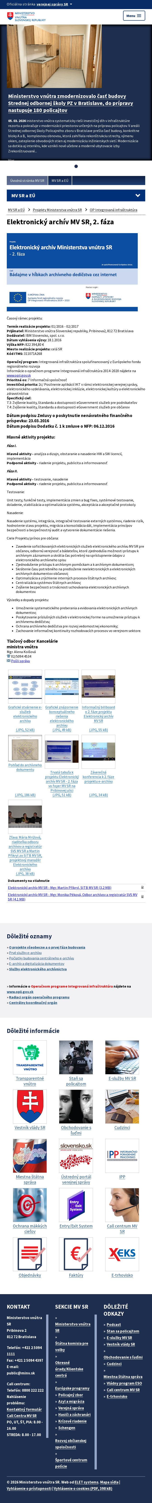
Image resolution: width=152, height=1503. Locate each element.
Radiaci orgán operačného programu (39, 997)
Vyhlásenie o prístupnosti (29, 1488)
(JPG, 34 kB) (98, 766)
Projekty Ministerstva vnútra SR (57, 209)
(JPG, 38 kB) (25, 838)
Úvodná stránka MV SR (27, 180)
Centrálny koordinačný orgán (33, 1002)
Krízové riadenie (72, 1421)
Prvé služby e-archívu (25, 952)
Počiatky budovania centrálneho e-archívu (41, 958)
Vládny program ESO (124, 1383)
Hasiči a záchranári (74, 1414)
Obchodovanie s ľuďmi (123, 1357)
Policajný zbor (70, 1394)
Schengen (66, 1427)
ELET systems (86, 1482)
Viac (11, 160)
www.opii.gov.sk (19, 375)
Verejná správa (71, 1407)
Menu (134, 15)
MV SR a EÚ (60, 180)
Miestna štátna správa (123, 1376)
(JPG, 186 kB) (25, 766)
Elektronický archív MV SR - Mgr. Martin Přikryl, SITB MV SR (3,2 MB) (59, 887)
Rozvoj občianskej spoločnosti (70, 1443)
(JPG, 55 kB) (98, 701)
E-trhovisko (117, 1396)
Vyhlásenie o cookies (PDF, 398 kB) (83, 1488)
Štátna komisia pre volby (71, 1346)
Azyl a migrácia (71, 1401)
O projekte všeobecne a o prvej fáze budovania (47, 947)
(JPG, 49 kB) (62, 701)
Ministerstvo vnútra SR (72, 1327)
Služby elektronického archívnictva (38, 969)
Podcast (114, 1324)
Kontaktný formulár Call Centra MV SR (24, 1412)
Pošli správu (20, 661)
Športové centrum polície (71, 1463)
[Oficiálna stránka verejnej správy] (55, 4)
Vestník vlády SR (121, 1344)
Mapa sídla (109, 1482)
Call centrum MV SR (123, 1389)
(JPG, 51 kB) (62, 766)
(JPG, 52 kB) (25, 701)
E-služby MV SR (119, 1337)
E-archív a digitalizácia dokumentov (36, 963)
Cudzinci (114, 1363)
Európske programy (72, 1388)
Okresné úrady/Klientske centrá (69, 1369)
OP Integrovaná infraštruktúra (113, 209)
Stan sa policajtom (123, 1331)
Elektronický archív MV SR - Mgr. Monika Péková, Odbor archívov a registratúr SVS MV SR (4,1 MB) (72, 896)
